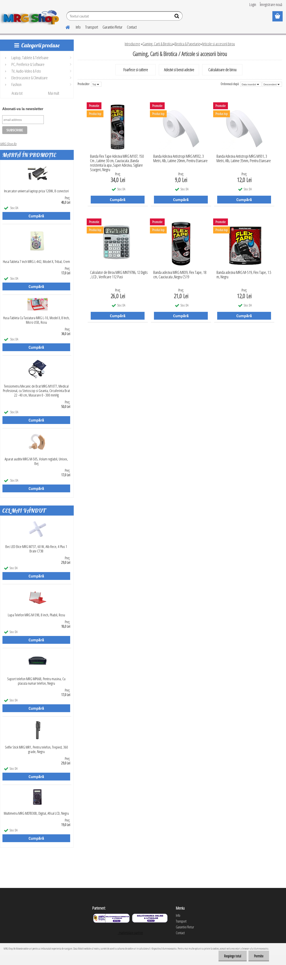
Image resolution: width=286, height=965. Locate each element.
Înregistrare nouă (271, 4)
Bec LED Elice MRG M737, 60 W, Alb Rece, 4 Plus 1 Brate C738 (36, 548)
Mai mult (53, 93)
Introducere (132, 43)
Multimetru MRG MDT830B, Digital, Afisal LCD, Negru (36, 813)
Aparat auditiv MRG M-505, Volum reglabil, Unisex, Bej (36, 461)
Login (252, 4)
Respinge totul (232, 956)
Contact (132, 27)
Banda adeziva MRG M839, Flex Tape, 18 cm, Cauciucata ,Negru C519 (179, 274)
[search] (177, 17)
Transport (91, 27)
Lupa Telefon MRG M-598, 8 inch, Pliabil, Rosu (36, 615)
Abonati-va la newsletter (22, 109)
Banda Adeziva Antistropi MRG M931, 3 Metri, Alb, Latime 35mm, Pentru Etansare (244, 158)
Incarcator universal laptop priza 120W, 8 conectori (36, 191)
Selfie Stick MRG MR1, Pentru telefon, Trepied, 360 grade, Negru (36, 749)
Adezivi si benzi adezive (179, 69)
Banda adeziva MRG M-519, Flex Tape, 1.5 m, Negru (244, 274)
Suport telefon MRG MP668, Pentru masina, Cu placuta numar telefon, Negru (36, 681)
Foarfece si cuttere (135, 69)
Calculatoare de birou (222, 69)
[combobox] (250, 84)
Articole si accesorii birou (218, 43)
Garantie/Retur (112, 27)
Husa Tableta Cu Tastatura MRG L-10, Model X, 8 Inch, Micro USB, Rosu (36, 320)
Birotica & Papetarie (187, 43)
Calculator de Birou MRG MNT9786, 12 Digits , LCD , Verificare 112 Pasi (119, 274)
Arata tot (17, 93)
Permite (258, 956)
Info (78, 27)
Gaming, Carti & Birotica (158, 43)
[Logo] (30, 16)
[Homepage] (65, 26)
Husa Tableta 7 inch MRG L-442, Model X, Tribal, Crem (36, 261)
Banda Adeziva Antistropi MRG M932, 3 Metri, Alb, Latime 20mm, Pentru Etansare (180, 158)
